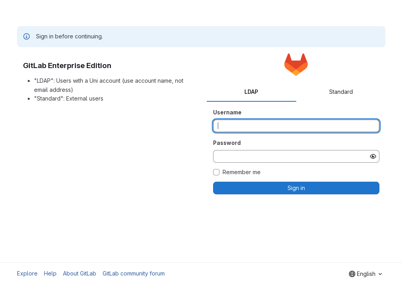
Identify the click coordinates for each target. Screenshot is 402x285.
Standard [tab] (341, 91)
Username (227, 112)
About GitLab (79, 273)
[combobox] (365, 274)
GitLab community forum (134, 273)
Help (50, 273)
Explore (27, 273)
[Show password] (373, 156)
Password (227, 142)
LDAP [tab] (251, 91)
